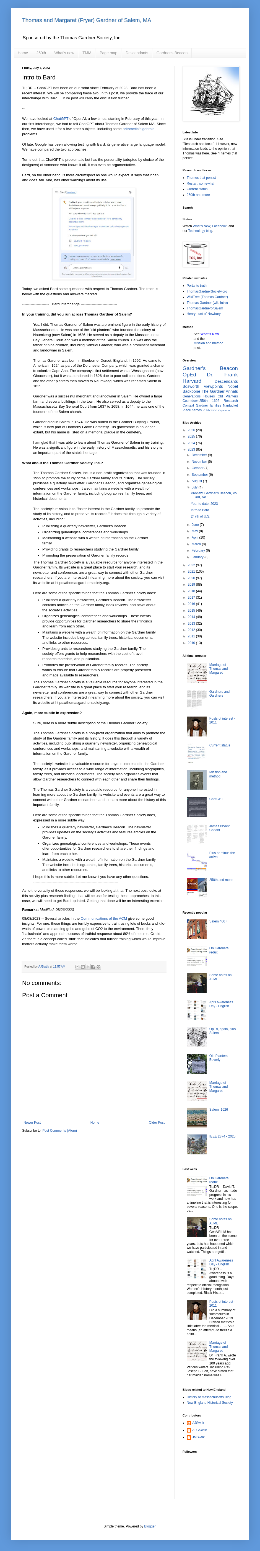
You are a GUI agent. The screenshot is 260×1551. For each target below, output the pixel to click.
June (196, 525)
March (197, 544)
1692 (215, 401)
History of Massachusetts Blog (209, 1397)
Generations (192, 396)
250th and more (198, 195)
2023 (192, 449)
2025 (192, 436)
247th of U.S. (200, 516)
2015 (192, 610)
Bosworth (191, 386)
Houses (209, 396)
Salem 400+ (218, 921)
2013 (192, 623)
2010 (192, 643)
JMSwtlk (198, 1437)
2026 (192, 430)
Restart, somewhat (200, 183)
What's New (201, 226)
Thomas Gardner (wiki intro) (207, 303)
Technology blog (200, 231)
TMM (86, 53)
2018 (192, 591)
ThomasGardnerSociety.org (207, 291)
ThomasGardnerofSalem (205, 308)
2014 (192, 617)
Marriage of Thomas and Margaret (218, 669)
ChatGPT (61, 119)
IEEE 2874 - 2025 (222, 1136)
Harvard (192, 381)
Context (188, 405)
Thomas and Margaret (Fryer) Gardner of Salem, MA (86, 20)
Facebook (219, 226)
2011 (192, 636)
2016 (192, 604)
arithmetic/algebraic (138, 129)
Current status (197, 189)
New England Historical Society (210, 1403)
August (197, 481)
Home (23, 53)
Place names (192, 410)
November (200, 462)
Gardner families (208, 405)
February (199, 550)
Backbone (191, 391)
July (195, 487)
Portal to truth (197, 286)
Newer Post (32, 1123)
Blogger (149, 1526)
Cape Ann (224, 410)
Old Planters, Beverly (218, 1058)
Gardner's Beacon (172, 53)
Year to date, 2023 (204, 504)
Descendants (137, 53)
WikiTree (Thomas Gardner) (207, 297)
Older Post (157, 1123)
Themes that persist (201, 178)
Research (231, 401)
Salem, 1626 (218, 1109)
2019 (192, 584)
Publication (210, 410)
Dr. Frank (222, 375)
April (195, 537)
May (195, 531)
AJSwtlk (198, 1423)
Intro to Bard (200, 510)
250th (41, 53)
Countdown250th (195, 401)
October (198, 468)
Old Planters (228, 396)
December (200, 455)
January (198, 557)
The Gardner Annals (220, 391)
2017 (192, 597)
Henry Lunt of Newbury (204, 314)
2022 (192, 565)
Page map (108, 53)
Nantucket (230, 405)
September (200, 475)
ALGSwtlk (199, 1430)
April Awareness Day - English (221, 1004)
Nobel (232, 386)
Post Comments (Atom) (59, 1131)
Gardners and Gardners (219, 693)
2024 (192, 443)
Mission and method (208, 343)
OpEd (189, 375)
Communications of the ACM (104, 918)
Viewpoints (213, 386)
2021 (192, 571)
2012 (192, 630)
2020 (192, 578)
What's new (64, 53)
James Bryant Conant (219, 828)
